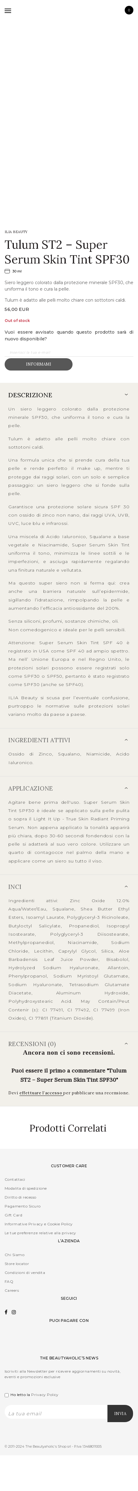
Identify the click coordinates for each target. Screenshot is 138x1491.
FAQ (9, 1281)
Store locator (17, 1263)
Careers (12, 1290)
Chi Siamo (14, 1254)
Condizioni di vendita (25, 1272)
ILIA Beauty (16, 232)
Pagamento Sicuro (23, 1206)
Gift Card (13, 1215)
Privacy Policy (45, 1394)
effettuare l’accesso (41, 1093)
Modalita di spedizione (26, 1188)
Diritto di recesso (20, 1197)
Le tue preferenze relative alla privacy (40, 1233)
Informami (38, 364)
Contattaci (15, 1179)
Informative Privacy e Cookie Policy (39, 1224)
